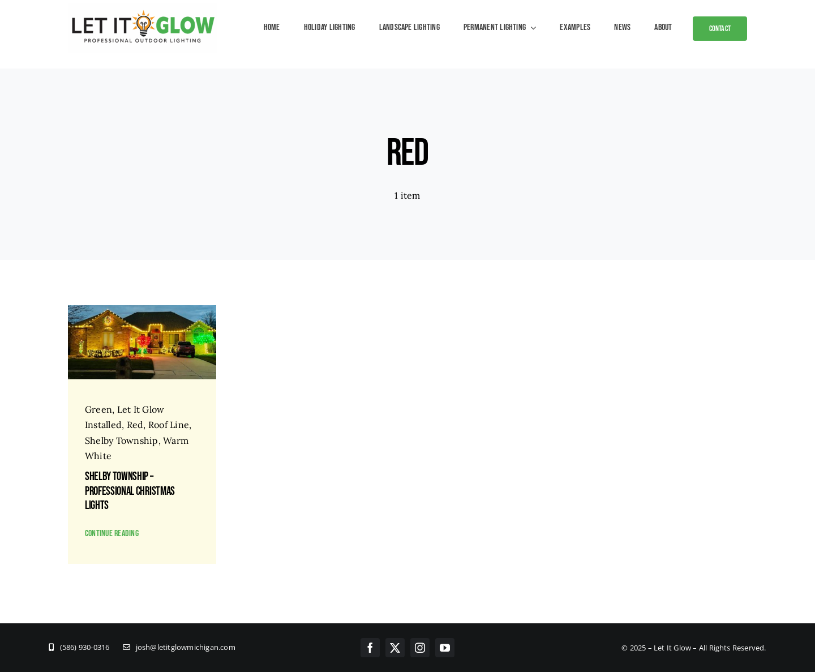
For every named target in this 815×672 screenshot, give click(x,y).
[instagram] (420, 647)
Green (98, 409)
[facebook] (370, 647)
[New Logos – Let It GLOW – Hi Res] (142, 8)
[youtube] (444, 647)
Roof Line (168, 424)
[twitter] (395, 647)
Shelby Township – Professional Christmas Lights (130, 490)
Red (135, 424)
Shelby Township (121, 440)
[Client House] (142, 309)
